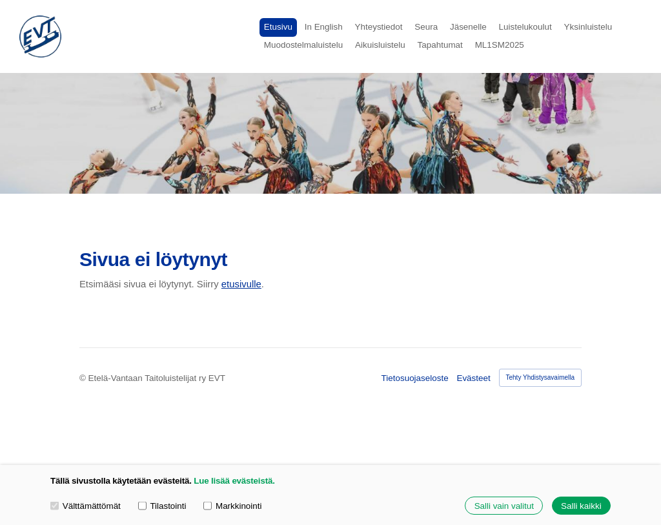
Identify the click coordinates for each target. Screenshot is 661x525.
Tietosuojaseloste (415, 378)
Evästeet (473, 378)
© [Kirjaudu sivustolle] (83, 378)
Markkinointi (232, 505)
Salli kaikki (581, 506)
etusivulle (241, 284)
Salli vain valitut (504, 506)
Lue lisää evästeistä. (234, 481)
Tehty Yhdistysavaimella (540, 377)
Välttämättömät (85, 505)
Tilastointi (162, 505)
